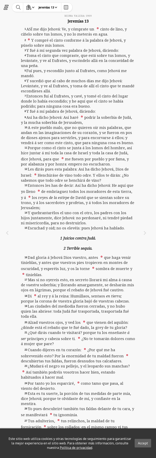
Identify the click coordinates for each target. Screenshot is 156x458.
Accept (143, 443)
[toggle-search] (18, 7)
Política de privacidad (76, 447)
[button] (97, 28)
